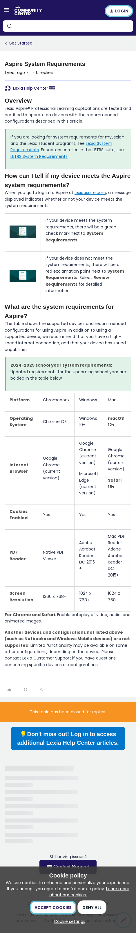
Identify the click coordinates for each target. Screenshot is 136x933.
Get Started (20, 43)
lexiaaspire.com (90, 192)
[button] (6, 12)
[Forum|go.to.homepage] (28, 11)
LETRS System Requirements (39, 156)
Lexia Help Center (30, 88)
